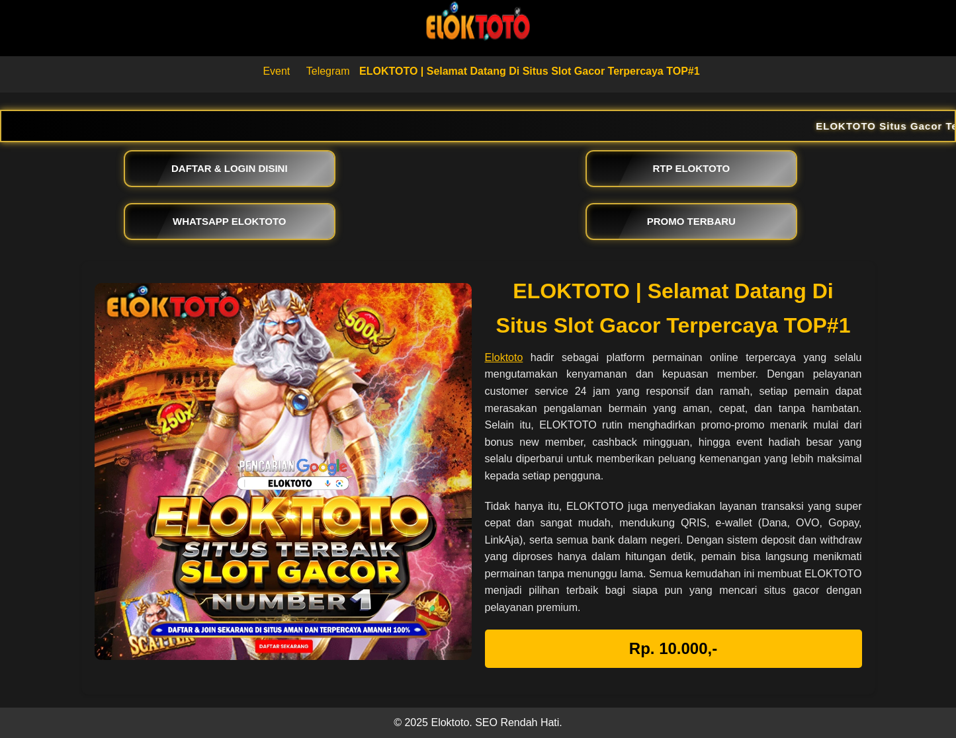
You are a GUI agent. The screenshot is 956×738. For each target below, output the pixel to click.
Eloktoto (504, 357)
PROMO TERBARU (691, 221)
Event (276, 71)
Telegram (328, 71)
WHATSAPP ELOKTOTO (229, 221)
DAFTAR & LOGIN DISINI (229, 168)
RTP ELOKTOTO (691, 168)
